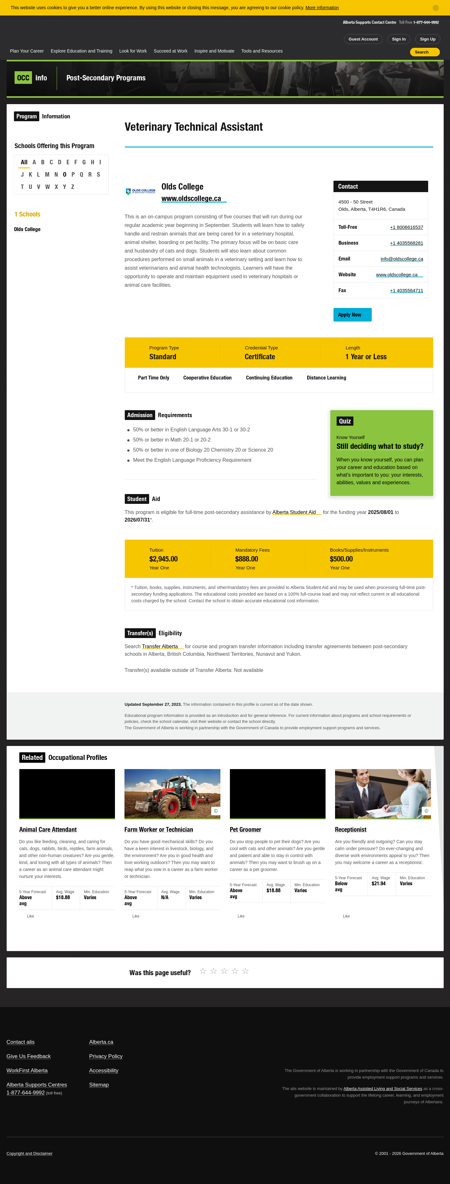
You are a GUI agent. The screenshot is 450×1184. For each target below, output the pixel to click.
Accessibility (103, 1071)
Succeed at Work (170, 50)
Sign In (399, 39)
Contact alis (21, 1042)
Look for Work (133, 50)
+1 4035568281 (406, 243)
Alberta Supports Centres (37, 1085)
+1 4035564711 (406, 290)
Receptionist (343, 834)
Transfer (162, 646)
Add (380, 52)
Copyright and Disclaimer (30, 1153)
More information (322, 7)
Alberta (31, 32)
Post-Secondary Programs (106, 77)
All (24, 162)
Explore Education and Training (81, 50)
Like (392, 51)
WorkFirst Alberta (27, 1071)
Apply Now (349, 314)
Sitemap (99, 1085)
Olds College (27, 229)
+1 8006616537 (406, 227)
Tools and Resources (262, 50)
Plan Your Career (27, 50)
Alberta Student (296, 512)
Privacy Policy (106, 1056)
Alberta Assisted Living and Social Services (383, 1088)
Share (369, 52)
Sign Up (427, 39)
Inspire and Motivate (214, 50)
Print (403, 52)
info (31, 77)
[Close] (436, 8)
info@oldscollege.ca (402, 258)
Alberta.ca (101, 1042)
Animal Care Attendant (59, 834)
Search (421, 52)
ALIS (74, 31)
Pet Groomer (244, 834)
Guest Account (363, 39)
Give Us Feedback (29, 1056)
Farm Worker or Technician (163, 834)
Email (183, 159)
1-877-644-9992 (426, 22)
